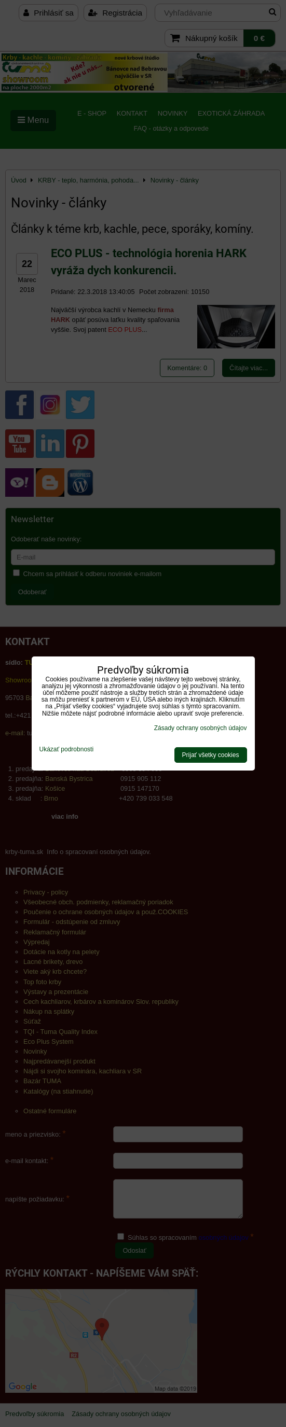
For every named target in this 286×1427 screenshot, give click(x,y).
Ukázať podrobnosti (66, 749)
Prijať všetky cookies (210, 755)
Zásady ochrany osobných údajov (200, 728)
